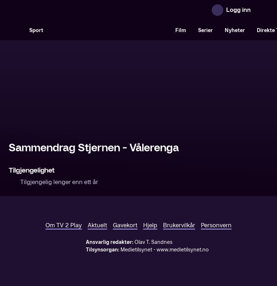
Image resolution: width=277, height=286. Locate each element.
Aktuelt (97, 225)
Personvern (216, 225)
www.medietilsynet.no (183, 250)
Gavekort (125, 225)
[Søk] (16, 30)
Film (180, 30)
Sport (36, 30)
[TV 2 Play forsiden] (63, 10)
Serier (205, 30)
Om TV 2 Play (63, 225)
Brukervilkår (179, 225)
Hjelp (150, 225)
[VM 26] (109, 30)
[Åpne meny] (261, 10)
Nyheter (235, 30)
